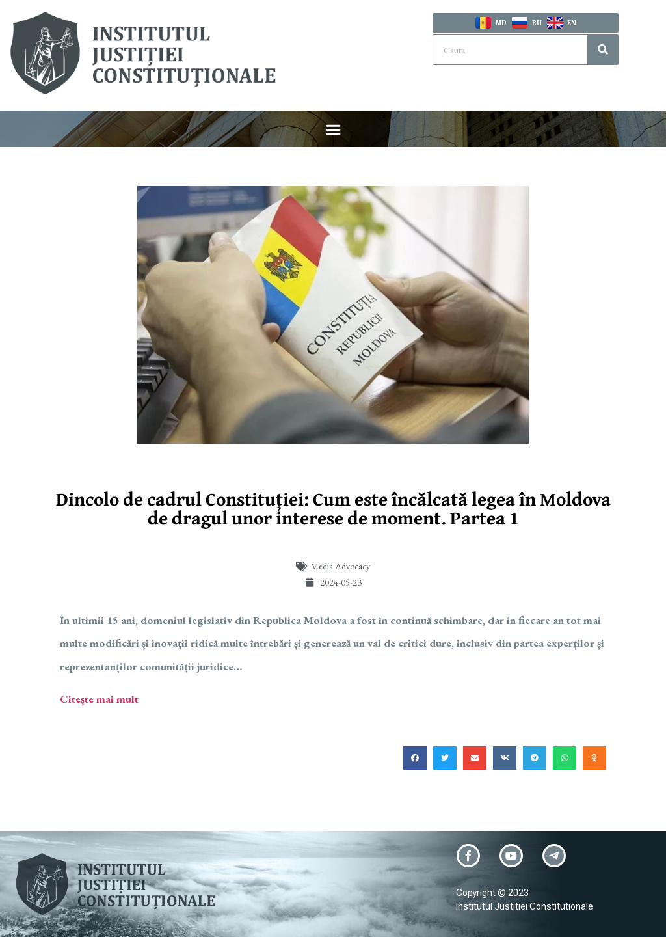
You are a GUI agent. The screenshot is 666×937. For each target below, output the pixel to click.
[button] (333, 131)
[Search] (602, 49)
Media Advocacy (340, 566)
